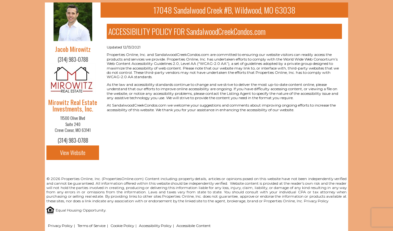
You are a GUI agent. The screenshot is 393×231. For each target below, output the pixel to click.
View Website (72, 153)
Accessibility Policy (155, 225)
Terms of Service (91, 225)
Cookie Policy (122, 225)
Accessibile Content (193, 225)
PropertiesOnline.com (122, 178)
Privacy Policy (316, 201)
